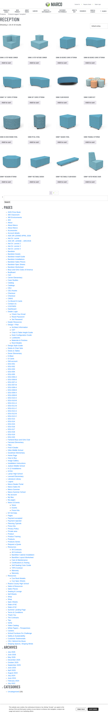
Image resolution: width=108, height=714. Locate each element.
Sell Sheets (12, 595)
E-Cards (11, 359)
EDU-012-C (12, 417)
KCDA (10, 472)
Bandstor (11, 252)
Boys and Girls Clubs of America (20, 270)
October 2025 (13, 663)
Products (11, 540)
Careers (35, 11)
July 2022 (11, 684)
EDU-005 (11, 375)
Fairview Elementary (16, 443)
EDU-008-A (12, 388)
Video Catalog (13, 626)
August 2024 (13, 673)
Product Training (14, 537)
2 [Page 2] (53, 193)
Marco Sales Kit (14, 487)
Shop (10, 597)
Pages (10, 516)
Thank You (12, 616)
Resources (83, 11)
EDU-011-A (12, 404)
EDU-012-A (12, 412)
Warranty (15, 571)
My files (11, 498)
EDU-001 (11, 364)
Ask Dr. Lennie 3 (14, 247)
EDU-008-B (12, 391)
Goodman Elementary (16, 453)
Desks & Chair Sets (15, 349)
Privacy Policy (13, 529)
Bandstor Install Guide (16, 257)
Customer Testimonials (62, 11)
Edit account (12, 362)
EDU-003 (11, 370)
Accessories (12, 231)
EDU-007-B (12, 385)
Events (14, 508)
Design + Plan (13, 325)
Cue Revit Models (18, 579)
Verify (10, 623)
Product (11, 534)
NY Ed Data (12, 514)
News (14, 506)
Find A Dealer (13, 448)
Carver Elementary (15, 278)
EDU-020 (11, 438)
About (10, 223)
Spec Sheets (13, 602)
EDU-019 (11, 435)
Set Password (17, 320)
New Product (17, 11)
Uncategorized (13, 692)
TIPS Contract (17, 568)
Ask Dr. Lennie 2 (14, 244)
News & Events (93, 11)
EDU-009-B (12, 396)
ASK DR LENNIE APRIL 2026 (19, 236)
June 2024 (12, 679)
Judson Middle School (16, 466)
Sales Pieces (13, 589)
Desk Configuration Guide (22, 336)
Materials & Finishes (19, 341)
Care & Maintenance (20, 561)
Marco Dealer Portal (15, 485)
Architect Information (20, 328)
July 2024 (11, 676)
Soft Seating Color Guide (21, 566)
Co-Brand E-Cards (15, 302)
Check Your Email (18, 315)
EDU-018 (11, 432)
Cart (9, 275)
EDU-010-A (12, 398)
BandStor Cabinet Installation (23, 555)
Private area (12, 532)
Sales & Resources (15, 587)
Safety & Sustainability (46, 11)
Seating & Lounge (15, 592)
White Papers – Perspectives (19, 629)
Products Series (6, 11)
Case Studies (13, 281)
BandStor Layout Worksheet (23, 558)
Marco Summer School (17, 493)
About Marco (27, 11)
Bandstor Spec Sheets (16, 265)
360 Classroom (14, 215)
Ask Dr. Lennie (13, 239)
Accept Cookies (93, 709)
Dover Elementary (15, 354)
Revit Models (17, 344)
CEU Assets (12, 291)
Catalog (11, 283)
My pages (11, 500)
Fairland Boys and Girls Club (19, 440)
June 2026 (12, 655)
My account (12, 495)
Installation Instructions (17, 464)
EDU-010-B (12, 401)
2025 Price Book (14, 213)
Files (9, 446)
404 (9, 221)
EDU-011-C (12, 409)
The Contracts (13, 618)
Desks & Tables (14, 351)
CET (13, 330)
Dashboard (12, 309)
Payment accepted (15, 519)
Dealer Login (98, 4)
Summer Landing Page (17, 610)
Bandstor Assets (14, 255)
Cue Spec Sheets (18, 582)
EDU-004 (11, 372)
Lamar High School (15, 474)
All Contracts (17, 550)
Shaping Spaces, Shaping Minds (20, 644)
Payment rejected (14, 521)
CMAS (10, 299)
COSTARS (12, 307)
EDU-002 (11, 367)
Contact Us (77, 4)
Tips (9, 621)
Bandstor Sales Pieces (16, 262)
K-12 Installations (14, 469)
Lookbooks (16, 338)
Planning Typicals (14, 524)
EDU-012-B (12, 414)
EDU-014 (11, 422)
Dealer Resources (15, 323)
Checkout (11, 294)
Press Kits (16, 511)
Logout (10, 482)
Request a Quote (87, 4)
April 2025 (12, 671)
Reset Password (18, 317)
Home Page (12, 456)
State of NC (12, 605)
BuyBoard (11, 273)
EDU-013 (11, 419)
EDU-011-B (12, 406)
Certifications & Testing (20, 563)
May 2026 (11, 658)
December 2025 (14, 660)
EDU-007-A (12, 383)
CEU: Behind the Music (17, 642)
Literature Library (14, 480)
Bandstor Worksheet (16, 268)
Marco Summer (14, 490)
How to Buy (74, 11)
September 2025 (14, 666)
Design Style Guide (15, 346)
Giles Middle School (15, 451)
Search (104, 11)
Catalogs (11, 286)
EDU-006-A (12, 378)
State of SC (12, 608)
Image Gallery (13, 461)
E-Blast (10, 357)
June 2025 (12, 668)
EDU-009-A (12, 393)
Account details (14, 234)
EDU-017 (11, 430)
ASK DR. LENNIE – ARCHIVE (19, 241)
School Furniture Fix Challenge (20, 634)
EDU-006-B (12, 380)
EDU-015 (11, 425)
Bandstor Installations (16, 260)
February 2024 (13, 681)
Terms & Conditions (15, 613)
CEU (9, 289)
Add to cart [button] (6, 143)
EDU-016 (11, 427)
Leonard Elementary (16, 477)
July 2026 (11, 653)
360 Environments (15, 218)
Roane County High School (18, 584)
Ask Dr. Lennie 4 (14, 249)
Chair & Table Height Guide (22, 333)
